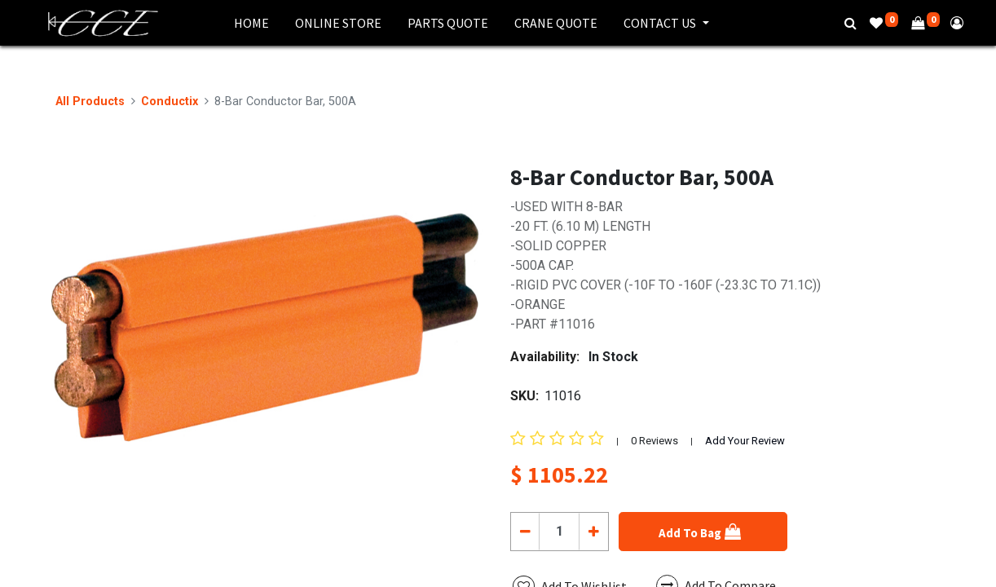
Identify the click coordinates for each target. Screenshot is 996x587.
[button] (703, 531)
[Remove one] (525, 531)
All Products (90, 101)
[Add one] (593, 531)
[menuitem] (251, 23)
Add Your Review (745, 441)
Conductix (169, 101)
